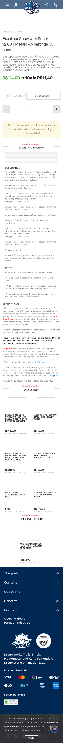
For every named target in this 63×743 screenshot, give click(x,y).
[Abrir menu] (7, 4)
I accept (31, 738)
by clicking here (38, 362)
